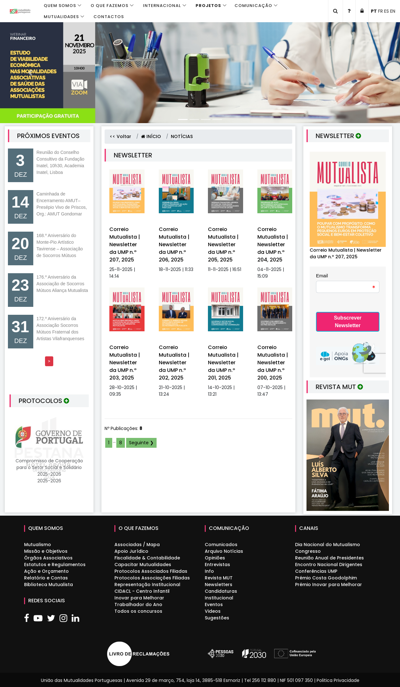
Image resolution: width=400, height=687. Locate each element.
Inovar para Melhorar (139, 598)
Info (209, 571)
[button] (30, 72)
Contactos (109, 17)
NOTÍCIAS (182, 136)
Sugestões (217, 618)
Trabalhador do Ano (138, 604)
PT (374, 11)
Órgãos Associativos (48, 558)
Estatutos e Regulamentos (55, 564)
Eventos (214, 604)
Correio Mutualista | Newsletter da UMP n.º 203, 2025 (124, 362)
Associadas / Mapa (137, 544)
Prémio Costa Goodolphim (326, 578)
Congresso (308, 551)
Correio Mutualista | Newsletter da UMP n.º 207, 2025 (124, 244)
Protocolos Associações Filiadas (152, 578)
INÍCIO (151, 136)
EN (392, 11)
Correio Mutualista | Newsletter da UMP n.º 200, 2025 (272, 362)
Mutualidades (61, 17)
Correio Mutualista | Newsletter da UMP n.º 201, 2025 (223, 362)
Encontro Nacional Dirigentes (328, 564)
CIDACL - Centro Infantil (142, 591)
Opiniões (215, 558)
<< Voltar (120, 136)
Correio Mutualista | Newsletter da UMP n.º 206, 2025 (174, 244)
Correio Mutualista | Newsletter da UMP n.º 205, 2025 (223, 244)
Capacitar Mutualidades (142, 564)
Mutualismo (37, 544)
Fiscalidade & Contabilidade (147, 558)
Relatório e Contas (46, 578)
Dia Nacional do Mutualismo (327, 544)
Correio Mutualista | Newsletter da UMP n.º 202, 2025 (174, 362)
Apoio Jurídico (131, 551)
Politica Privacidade (338, 680)
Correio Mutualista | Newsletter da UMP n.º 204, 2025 (272, 244)
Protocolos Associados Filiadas (150, 571)
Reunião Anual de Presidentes (329, 558)
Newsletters (218, 584)
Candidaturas (221, 591)
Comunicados (221, 544)
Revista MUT (219, 578)
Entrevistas (217, 564)
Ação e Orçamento (46, 571)
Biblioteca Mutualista (48, 584)
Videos (213, 611)
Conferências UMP (316, 571)
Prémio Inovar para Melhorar (328, 584)
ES (386, 11)
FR (380, 11)
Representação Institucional (147, 584)
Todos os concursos (138, 611)
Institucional (219, 598)
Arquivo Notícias (224, 551)
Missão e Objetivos (46, 551)
